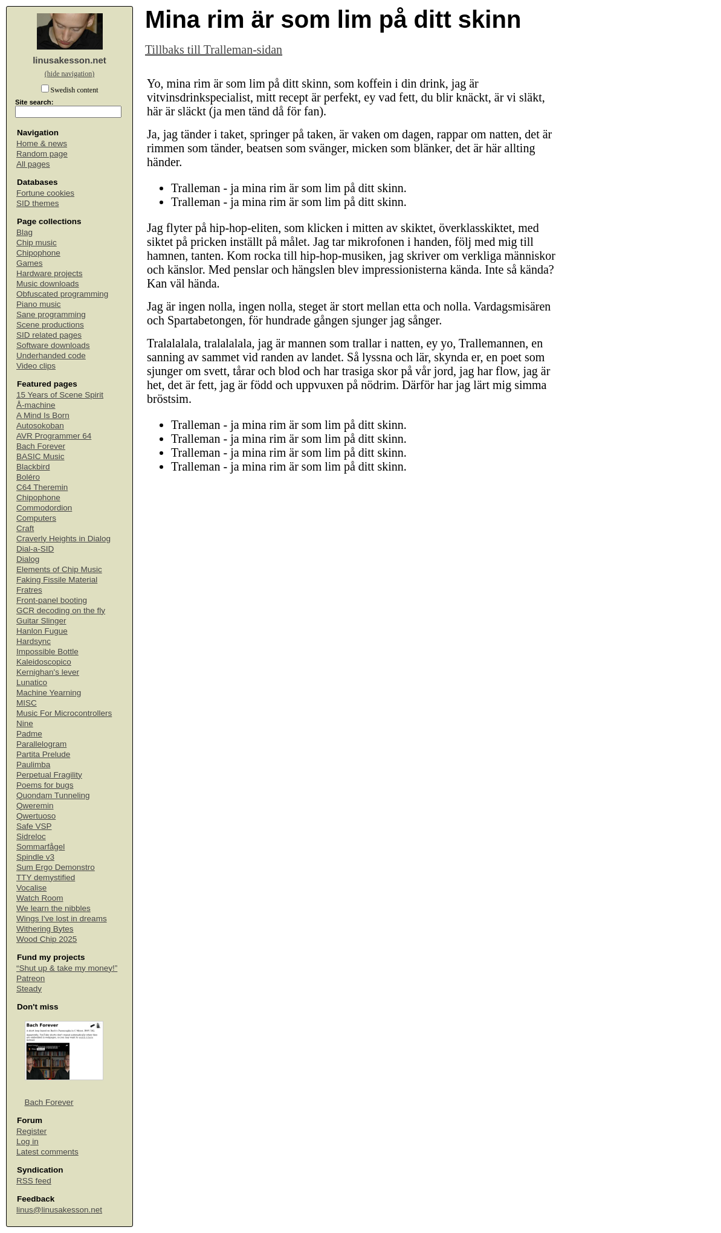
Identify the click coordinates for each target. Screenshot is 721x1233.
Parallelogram (41, 743)
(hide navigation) (69, 73)
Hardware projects (49, 273)
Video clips (36, 365)
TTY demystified (45, 877)
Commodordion (44, 507)
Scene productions (50, 324)
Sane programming (51, 314)
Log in (27, 1141)
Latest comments (47, 1151)
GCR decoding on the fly (60, 610)
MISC (26, 702)
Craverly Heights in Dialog (63, 538)
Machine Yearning (48, 692)
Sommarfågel (40, 846)
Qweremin (35, 805)
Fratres (29, 589)
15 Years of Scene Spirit (59, 394)
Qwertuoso (36, 815)
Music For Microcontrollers (64, 713)
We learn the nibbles (53, 908)
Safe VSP (34, 826)
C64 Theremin (42, 487)
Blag (24, 232)
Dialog (27, 559)
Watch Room (39, 898)
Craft (25, 528)
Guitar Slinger (41, 620)
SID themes (37, 203)
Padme (29, 733)
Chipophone (38, 252)
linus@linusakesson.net (59, 1209)
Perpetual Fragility (49, 774)
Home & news (41, 143)
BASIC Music (40, 456)
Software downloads (53, 345)
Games (29, 263)
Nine (24, 723)
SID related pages (49, 335)
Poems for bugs (45, 785)
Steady (29, 988)
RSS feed (33, 1180)
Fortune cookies (45, 193)
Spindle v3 (35, 856)
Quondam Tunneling (53, 795)
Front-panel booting (51, 600)
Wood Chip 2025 (46, 939)
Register (31, 1131)
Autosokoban (40, 425)
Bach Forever (40, 446)
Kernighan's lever (47, 672)
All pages (33, 164)
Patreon (30, 978)
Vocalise (31, 887)
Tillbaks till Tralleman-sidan (213, 49)
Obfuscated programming (62, 293)
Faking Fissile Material (56, 579)
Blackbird (33, 466)
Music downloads (47, 283)
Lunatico (31, 682)
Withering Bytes (45, 928)
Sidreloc (31, 836)
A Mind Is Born (43, 415)
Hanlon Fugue (42, 631)
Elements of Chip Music (59, 569)
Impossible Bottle (47, 651)
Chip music (36, 242)
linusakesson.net (69, 60)
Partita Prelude (43, 754)
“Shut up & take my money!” (66, 968)
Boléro (28, 476)
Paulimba (33, 764)
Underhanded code (51, 355)
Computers (36, 518)
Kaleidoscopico (43, 661)
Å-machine (36, 405)
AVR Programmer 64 (53, 435)
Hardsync (33, 641)
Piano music (38, 304)
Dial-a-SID (35, 548)
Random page (42, 153)
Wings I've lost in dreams (61, 918)
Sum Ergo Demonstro (55, 867)
